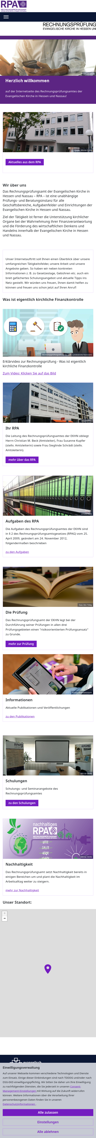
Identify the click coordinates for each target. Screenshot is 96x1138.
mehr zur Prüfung (21, 644)
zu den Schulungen (21, 803)
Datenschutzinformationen (19, 1104)
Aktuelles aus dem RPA (24, 162)
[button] (47, 969)
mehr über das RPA (22, 460)
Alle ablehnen (48, 1132)
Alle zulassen (48, 1112)
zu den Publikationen (20, 716)
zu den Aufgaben (17, 552)
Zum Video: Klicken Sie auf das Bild (29, 373)
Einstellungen (48, 1122)
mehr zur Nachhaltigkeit (22, 890)
